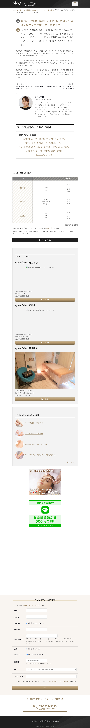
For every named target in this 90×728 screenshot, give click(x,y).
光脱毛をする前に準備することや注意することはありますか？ (60, 88)
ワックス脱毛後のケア (27, 147)
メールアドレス (18, 639)
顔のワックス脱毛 (43, 147)
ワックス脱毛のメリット (54, 143)
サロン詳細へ (45, 300)
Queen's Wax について (44, 155)
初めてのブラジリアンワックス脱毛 (42, 10)
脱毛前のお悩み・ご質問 (53, 151)
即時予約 (49, 228)
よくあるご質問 (25, 10)
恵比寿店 (22, 215)
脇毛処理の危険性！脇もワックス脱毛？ (37, 444)
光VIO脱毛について (30, 139)
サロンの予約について (34, 151)
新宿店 (22, 202)
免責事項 (56, 720)
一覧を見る (69, 462)
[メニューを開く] (75, 4)
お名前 (16, 610)
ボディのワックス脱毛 (61, 147)
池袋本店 (22, 188)
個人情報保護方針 (45, 720)
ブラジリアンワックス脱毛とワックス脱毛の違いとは (40, 455)
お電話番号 (17, 629)
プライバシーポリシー (53, 681)
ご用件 (16, 649)
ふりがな (16, 617)
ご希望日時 (17, 662)
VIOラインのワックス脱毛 (34, 143)
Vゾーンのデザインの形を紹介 (34, 434)
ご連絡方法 (17, 623)
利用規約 (65, 681)
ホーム (16, 10)
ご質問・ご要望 (18, 676)
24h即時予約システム (29, 605)
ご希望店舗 (17, 655)
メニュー (16, 670)
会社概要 (34, 720)
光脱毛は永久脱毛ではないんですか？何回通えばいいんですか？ (29, 88)
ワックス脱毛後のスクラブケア (34, 423)
